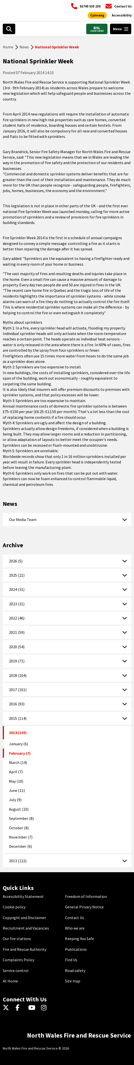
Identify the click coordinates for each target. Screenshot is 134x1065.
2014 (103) (18, 732)
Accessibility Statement (23, 896)
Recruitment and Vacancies (26, 928)
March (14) (18, 762)
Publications (76, 949)
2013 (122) (17, 860)
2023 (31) (16, 603)
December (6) (20, 846)
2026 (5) (15, 560)
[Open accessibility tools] (122, 15)
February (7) (20, 753)
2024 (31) (16, 589)
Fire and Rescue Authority (24, 949)
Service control (15, 970)
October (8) (19, 827)
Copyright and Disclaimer (24, 917)
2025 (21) (16, 575)
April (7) (16, 771)
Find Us (71, 959)
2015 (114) (17, 718)
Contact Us (74, 917)
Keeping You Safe (79, 938)
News (24, 46)
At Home (10, 980)
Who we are (74, 928)
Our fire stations (17, 938)
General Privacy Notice (84, 906)
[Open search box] (9, 29)
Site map (72, 980)
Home (8, 46)
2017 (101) (17, 689)
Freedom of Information (86, 896)
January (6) (18, 743)
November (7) (20, 837)
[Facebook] (20, 1007)
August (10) (18, 809)
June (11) (17, 790)
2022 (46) (16, 618)
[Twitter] (7, 1007)
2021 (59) (16, 632)
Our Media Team (22, 519)
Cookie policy (14, 906)
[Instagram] (45, 1007)
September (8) (21, 818)
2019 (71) (16, 660)
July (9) (15, 799)
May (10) (16, 781)
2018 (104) (17, 675)
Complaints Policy (18, 959)
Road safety (75, 970)
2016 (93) (16, 703)
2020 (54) (16, 646)
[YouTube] (32, 1007)
